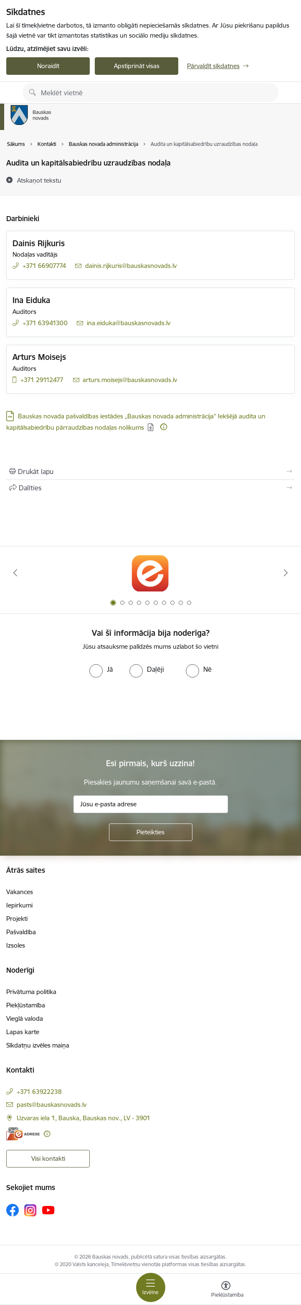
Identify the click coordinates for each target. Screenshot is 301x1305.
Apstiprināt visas (136, 66)
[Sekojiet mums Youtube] (48, 1210)
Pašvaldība (21, 932)
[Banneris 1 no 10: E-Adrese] (150, 573)
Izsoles (15, 945)
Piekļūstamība (25, 1005)
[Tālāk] (286, 572)
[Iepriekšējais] (15, 572)
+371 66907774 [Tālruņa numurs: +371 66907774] (44, 266)
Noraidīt (48, 66)
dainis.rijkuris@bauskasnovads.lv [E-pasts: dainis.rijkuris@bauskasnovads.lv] (131, 266)
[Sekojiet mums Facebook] (12, 1210)
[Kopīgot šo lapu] (150, 488)
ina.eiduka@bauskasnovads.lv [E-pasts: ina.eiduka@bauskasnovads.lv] (128, 323)
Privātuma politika (31, 992)
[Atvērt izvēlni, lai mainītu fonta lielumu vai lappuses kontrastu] (225, 1290)
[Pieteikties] (150, 832)
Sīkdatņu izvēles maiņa (37, 1045)
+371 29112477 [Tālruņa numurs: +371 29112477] (41, 380)
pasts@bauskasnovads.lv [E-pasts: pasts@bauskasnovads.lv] (51, 1105)
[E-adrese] (23, 1134)
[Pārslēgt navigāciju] (150, 1287)
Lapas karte (22, 1032)
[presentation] (69, 709)
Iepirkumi (19, 905)
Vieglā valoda (24, 1018)
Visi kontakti (48, 1158)
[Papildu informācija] (163, 426)
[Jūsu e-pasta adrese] (150, 804)
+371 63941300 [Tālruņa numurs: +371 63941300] (45, 323)
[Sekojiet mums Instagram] (30, 1210)
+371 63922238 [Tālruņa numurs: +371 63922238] (39, 1092)
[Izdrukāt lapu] (150, 471)
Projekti (17, 919)
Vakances (19, 892)
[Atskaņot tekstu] (39, 180)
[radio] (101, 669)
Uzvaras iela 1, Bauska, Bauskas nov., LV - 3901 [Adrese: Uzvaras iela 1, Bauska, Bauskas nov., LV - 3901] (83, 1118)
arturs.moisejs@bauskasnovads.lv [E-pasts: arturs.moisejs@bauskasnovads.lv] (130, 380)
